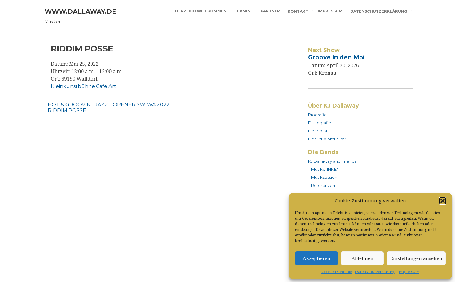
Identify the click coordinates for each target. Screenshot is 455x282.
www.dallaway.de (80, 11)
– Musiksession (322, 177)
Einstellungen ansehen (416, 258)
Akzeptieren (316, 258)
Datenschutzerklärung (375, 271)
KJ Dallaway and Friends (332, 161)
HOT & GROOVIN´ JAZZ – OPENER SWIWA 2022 (109, 105)
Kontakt (298, 11)
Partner (270, 11)
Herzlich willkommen (201, 11)
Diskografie (319, 122)
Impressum (409, 271)
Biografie (317, 114)
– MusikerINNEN (324, 169)
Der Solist (318, 130)
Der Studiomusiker (327, 138)
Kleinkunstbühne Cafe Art (83, 86)
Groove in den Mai (336, 57)
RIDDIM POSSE (67, 110)
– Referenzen (321, 185)
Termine (243, 11)
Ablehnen (362, 258)
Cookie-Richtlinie (336, 271)
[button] (443, 201)
